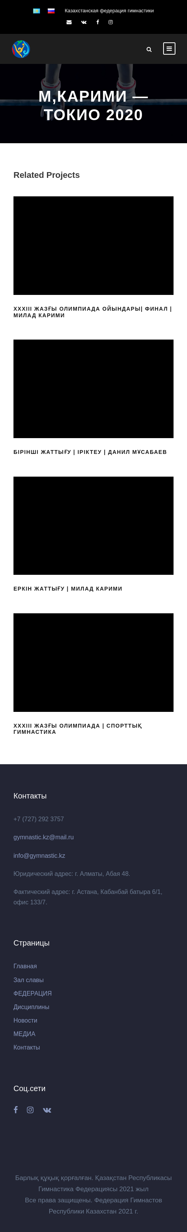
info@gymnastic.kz (39, 855)
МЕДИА (24, 1034)
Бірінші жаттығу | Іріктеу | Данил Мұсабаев (90, 452)
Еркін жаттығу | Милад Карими (67, 589)
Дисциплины (31, 1007)
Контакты (26, 1047)
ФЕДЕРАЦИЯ (32, 993)
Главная (25, 966)
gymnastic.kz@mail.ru (43, 837)
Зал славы (28, 980)
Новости (25, 1020)
